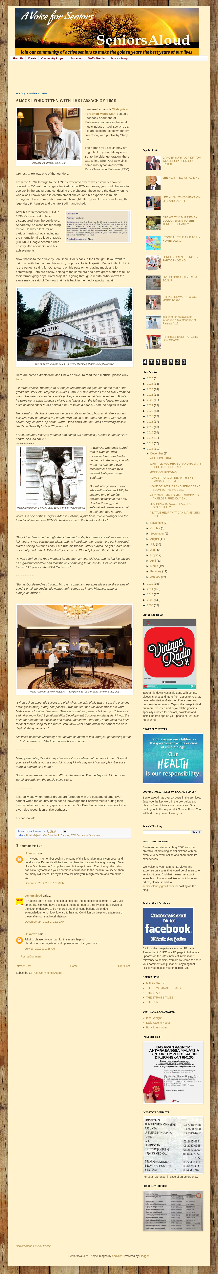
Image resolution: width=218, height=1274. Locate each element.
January (155, 577)
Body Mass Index (156, 1027)
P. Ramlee (63, 835)
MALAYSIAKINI (155, 983)
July (153, 544)
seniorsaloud (33, 895)
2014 (150, 443)
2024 (150, 389)
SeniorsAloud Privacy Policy (33, 1246)
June (153, 549)
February (156, 571)
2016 (150, 432)
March (154, 566)
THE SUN (152, 1002)
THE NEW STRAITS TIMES (163, 988)
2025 (150, 383)
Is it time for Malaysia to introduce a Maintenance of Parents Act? (179, 320)
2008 (150, 605)
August (155, 538)
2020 (150, 410)
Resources (77, 58)
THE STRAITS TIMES (159, 997)
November (157, 522)
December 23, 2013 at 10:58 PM (44, 883)
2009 (150, 600)
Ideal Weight (154, 1018)
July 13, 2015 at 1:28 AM (40, 948)
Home (73, 966)
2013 (150, 448)
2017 (150, 427)
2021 (150, 405)
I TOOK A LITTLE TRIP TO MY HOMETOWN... (181, 239)
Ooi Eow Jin (49, 835)
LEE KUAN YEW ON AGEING (181, 177)
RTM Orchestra (79, 835)
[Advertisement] (88, 76)
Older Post (123, 966)
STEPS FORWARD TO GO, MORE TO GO (180, 298)
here (19, 379)
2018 (150, 421)
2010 (150, 594)
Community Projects (53, 58)
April (153, 560)
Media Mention (96, 58)
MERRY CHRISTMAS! (163, 472)
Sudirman (94, 835)
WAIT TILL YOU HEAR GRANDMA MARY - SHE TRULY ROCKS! (175, 465)
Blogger (144, 1256)
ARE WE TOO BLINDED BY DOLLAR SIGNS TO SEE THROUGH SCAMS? (180, 221)
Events (32, 58)
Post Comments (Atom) (47, 972)
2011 (150, 589)
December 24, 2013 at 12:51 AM (44, 921)
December (157, 453)
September (157, 533)
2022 (150, 400)
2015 (150, 437)
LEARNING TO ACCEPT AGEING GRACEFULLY (171, 505)
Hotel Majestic (34, 835)
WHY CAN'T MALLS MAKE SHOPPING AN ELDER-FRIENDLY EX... (174, 497)
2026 (150, 378)
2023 (150, 394)
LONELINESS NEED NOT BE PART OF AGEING (181, 258)
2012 (150, 583)
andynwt (117, 1256)
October (155, 528)
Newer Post (24, 966)
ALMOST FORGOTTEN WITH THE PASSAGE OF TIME (171, 479)
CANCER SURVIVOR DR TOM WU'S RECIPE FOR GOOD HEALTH (182, 161)
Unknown (31, 853)
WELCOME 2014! (161, 458)
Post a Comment (31, 956)
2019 (150, 416)
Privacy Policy (119, 58)
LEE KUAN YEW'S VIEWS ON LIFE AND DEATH (181, 199)
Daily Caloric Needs (158, 1022)
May (153, 555)
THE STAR (153, 992)
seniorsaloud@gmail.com (158, 886)
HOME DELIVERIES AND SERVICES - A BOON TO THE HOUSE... (175, 488)
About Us (17, 58)
